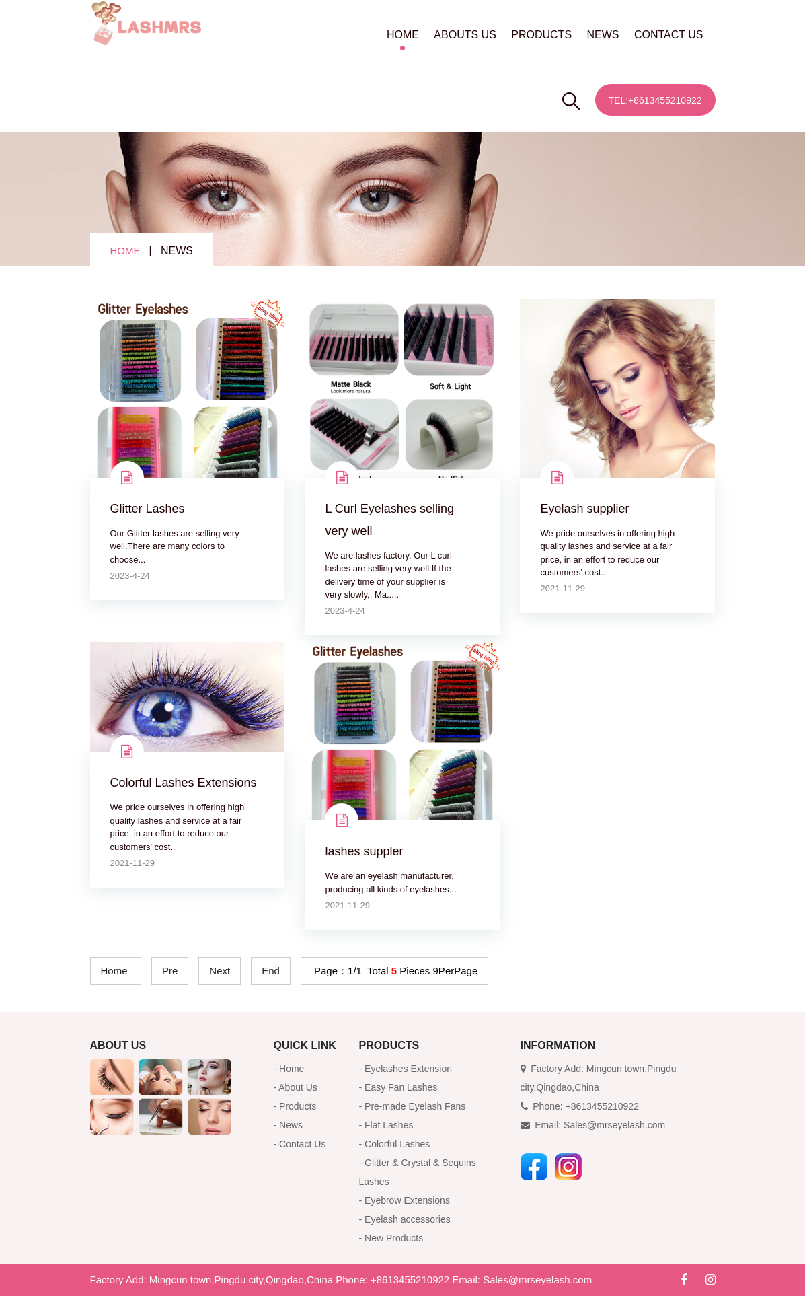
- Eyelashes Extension (406, 1068)
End (271, 970)
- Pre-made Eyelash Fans (412, 1106)
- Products (295, 1106)
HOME (403, 34)
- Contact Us (300, 1144)
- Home (289, 1068)
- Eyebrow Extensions (404, 1200)
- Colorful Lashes (394, 1144)
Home (114, 970)
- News (288, 1125)
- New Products (391, 1238)
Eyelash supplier (584, 508)
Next (219, 970)
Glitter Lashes (147, 508)
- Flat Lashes (386, 1125)
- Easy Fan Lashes (398, 1087)
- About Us (295, 1087)
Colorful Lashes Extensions (183, 782)
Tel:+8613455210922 (655, 100)
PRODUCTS (541, 34)
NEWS (603, 34)
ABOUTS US (465, 34)
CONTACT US (668, 34)
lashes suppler (364, 851)
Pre (170, 970)
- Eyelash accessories (405, 1219)
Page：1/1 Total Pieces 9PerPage (394, 970)
